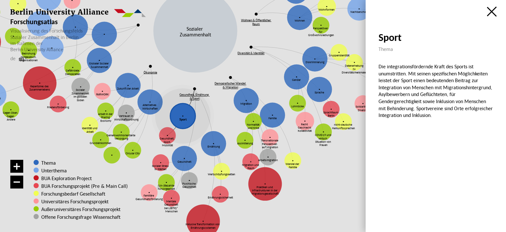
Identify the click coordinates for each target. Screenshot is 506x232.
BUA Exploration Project (66, 178)
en (21, 58)
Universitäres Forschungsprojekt (72, 201)
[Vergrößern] (16, 166)
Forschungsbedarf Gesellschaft (73, 193)
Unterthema (54, 170)
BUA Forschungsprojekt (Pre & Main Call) (84, 185)
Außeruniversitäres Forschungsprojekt (76, 209)
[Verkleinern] (16, 182)
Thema (48, 162)
